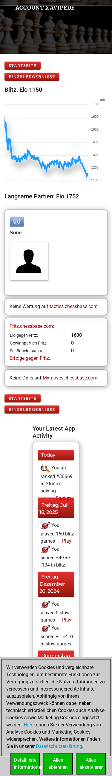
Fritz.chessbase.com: (32, 326)
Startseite (22, 65)
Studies (62, 498)
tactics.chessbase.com (74, 306)
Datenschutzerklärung (59, 746)
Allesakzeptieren (91, 763)
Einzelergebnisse (32, 76)
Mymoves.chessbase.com (70, 378)
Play (66, 541)
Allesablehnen (58, 763)
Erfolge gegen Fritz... (31, 358)
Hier (28, 725)
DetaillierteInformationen (27, 763)
